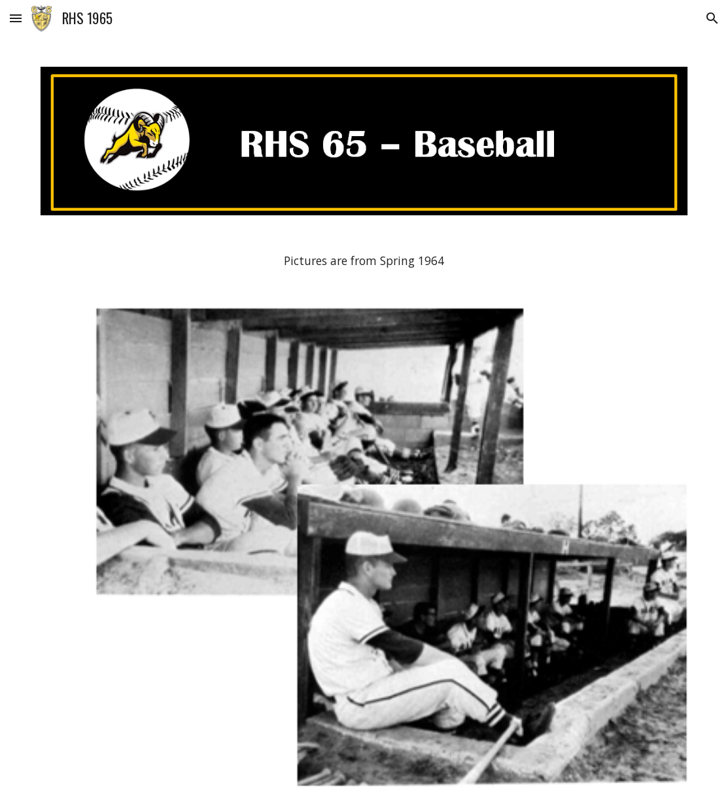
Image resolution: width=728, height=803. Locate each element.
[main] (364, 261)
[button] (15, 18)
